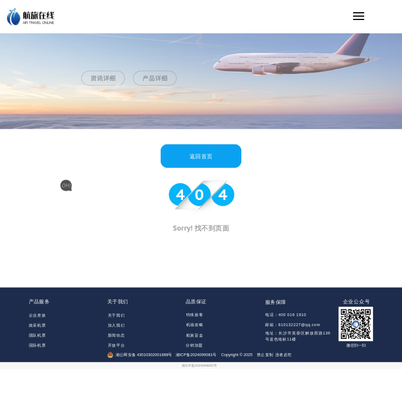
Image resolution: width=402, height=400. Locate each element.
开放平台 (116, 345)
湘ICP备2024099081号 (199, 365)
